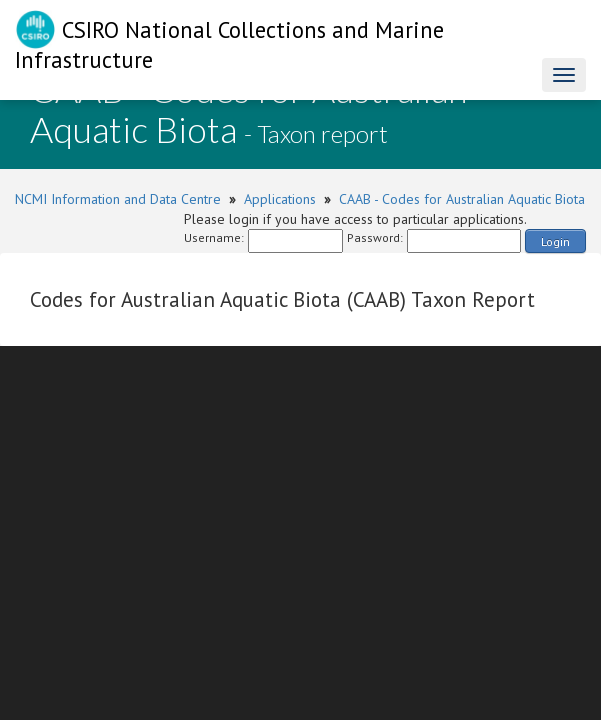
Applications (280, 199)
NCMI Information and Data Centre (118, 199)
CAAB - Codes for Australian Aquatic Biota (462, 199)
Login (555, 241)
